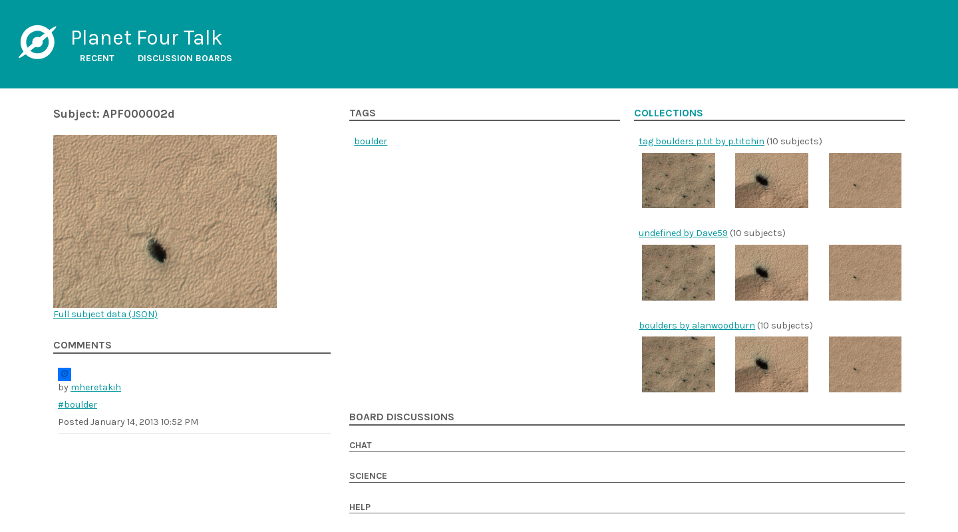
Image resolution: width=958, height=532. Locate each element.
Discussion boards (185, 58)
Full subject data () (105, 314)
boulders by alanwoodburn (697, 325)
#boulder (77, 404)
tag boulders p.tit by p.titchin (701, 141)
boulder (370, 141)
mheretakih (96, 387)
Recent (97, 58)
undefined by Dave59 (683, 233)
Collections (668, 113)
